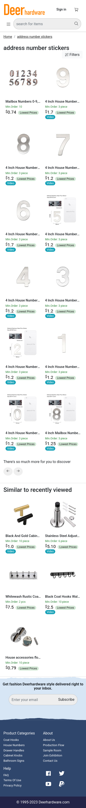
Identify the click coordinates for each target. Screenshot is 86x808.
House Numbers (14, 745)
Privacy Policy (12, 785)
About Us (49, 740)
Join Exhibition (52, 755)
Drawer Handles (13, 750)
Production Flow (53, 745)
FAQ (6, 775)
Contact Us (50, 760)
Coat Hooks (11, 740)
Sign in (61, 9)
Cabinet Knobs (12, 755)
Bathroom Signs (13, 760)
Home (7, 36)
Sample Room (52, 750)
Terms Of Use (12, 780)
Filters (72, 54)
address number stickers (34, 36)
